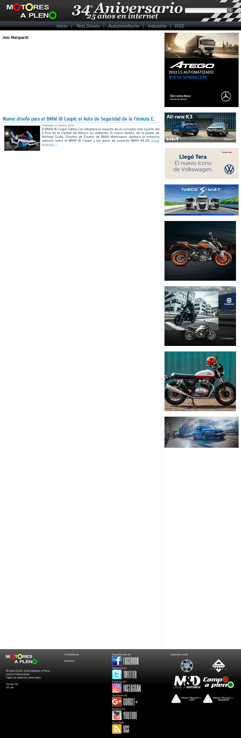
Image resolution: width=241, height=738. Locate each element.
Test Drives (88, 26)
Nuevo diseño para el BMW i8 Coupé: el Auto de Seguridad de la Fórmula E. (78, 119)
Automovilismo (123, 26)
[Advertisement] (81, 80)
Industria (157, 26)
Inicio (62, 26)
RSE (180, 26)
